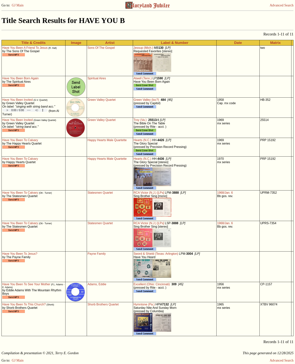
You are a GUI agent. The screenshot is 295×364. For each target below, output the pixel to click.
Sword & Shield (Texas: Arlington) (156, 253)
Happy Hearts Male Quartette (107, 140)
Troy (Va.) (140, 120)
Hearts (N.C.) (142, 140)
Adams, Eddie (96, 284)
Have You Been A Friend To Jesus (25, 47)
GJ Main (18, 5)
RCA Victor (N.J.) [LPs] (149, 192)
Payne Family (96, 253)
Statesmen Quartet (100, 192)
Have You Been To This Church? (24, 304)
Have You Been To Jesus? (19, 253)
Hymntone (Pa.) (144, 304)
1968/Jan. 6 (225, 192)
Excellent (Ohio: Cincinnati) (152, 284)
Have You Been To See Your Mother (26, 284)
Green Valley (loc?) (146, 99)
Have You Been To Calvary (20, 140)
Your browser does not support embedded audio (25, 110)
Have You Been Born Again (20, 78)
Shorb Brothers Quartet (103, 304)
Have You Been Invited (17, 99)
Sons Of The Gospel (101, 47)
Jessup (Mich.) (143, 47)
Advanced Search (281, 5)
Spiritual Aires (96, 78)
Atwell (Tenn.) (143, 78)
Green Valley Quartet (101, 99)
